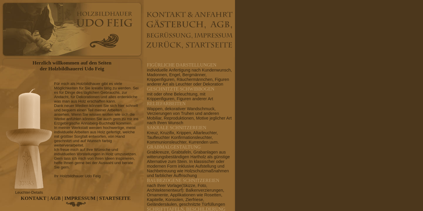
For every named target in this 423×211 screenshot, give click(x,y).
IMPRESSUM (79, 198)
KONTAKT (33, 198)
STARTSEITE (115, 198)
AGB (55, 198)
